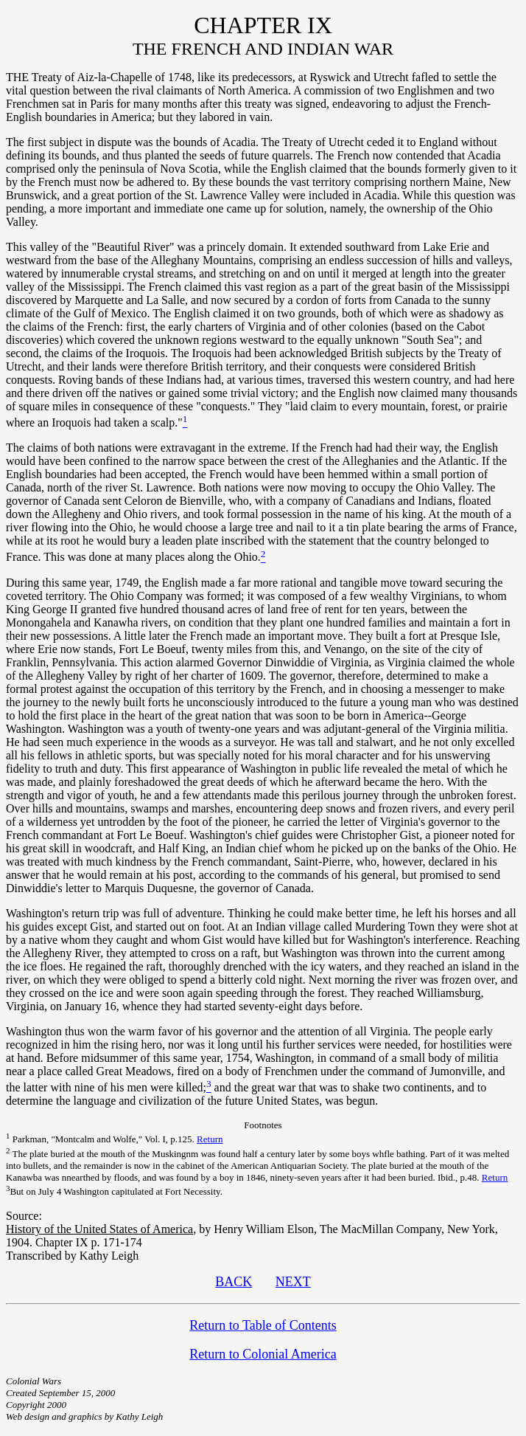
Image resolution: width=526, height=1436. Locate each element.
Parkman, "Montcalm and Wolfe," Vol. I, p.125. (101, 1139)
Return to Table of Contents (262, 1325)
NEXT (293, 1281)
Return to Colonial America (262, 1354)
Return (209, 1139)
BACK (233, 1281)
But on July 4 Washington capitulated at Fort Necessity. (114, 1191)
